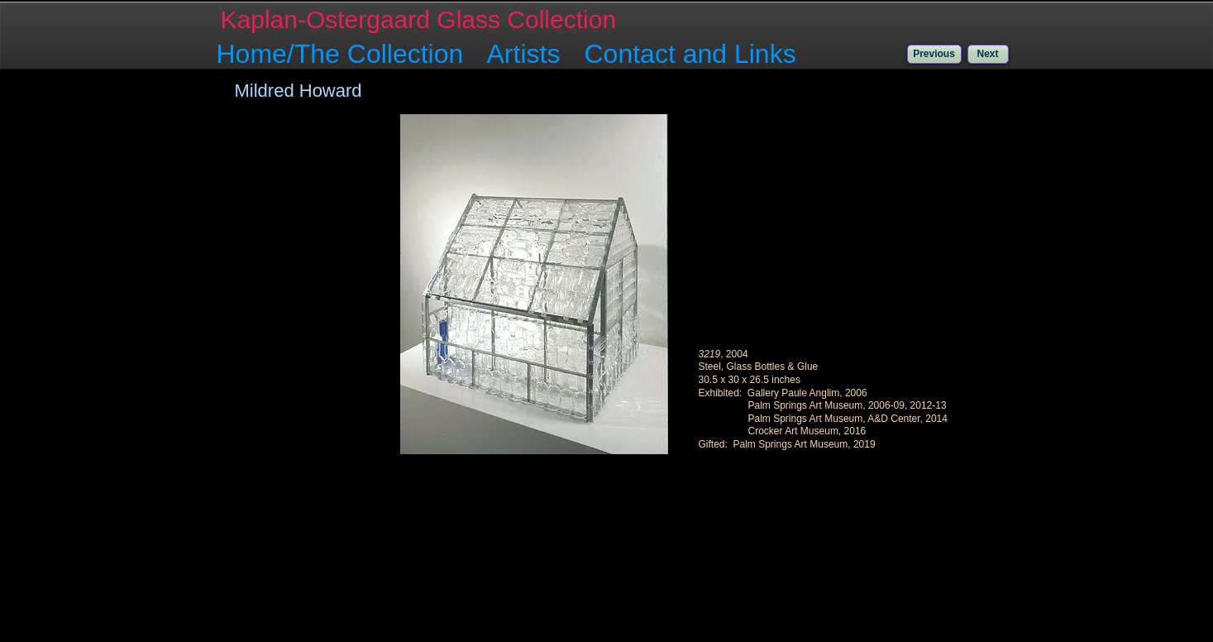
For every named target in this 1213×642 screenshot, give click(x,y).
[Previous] (934, 54)
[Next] (988, 54)
